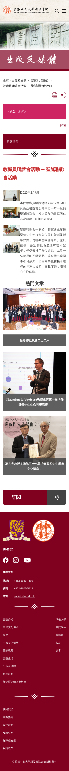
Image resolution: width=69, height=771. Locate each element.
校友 (58, 642)
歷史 (5, 635)
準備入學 (61, 619)
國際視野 (8, 650)
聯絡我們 (8, 709)
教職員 (59, 635)
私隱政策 (8, 748)
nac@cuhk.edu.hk (24, 596)
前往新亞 (8, 724)
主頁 (6, 80)
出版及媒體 (19, 80)
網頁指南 (8, 717)
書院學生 (61, 627)
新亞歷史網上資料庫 (14, 681)
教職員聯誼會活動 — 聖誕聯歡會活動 (27, 85)
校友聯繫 (12, 141)
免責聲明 (8, 732)
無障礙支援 (9, 740)
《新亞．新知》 (39, 80)
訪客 (58, 650)
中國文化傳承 (10, 627)
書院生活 (8, 658)
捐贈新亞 (8, 674)
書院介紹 (8, 619)
